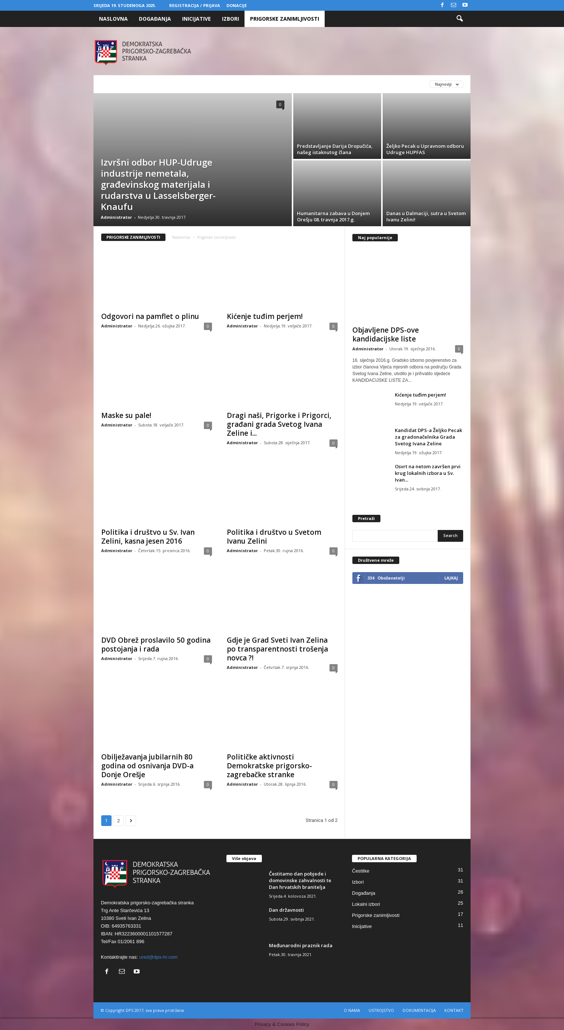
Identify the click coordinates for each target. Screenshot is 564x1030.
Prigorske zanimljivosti (284, 18)
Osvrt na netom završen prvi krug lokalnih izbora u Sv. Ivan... (428, 473)
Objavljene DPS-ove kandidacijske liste (385, 334)
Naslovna (113, 18)
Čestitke (360, 871)
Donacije (236, 5)
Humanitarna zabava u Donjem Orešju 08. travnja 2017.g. (333, 216)
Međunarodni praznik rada (300, 945)
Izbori (230, 18)
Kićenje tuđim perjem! (265, 316)
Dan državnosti (286, 910)
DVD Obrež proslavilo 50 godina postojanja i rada (156, 644)
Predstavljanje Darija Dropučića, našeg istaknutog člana (335, 149)
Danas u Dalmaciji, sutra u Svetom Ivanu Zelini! (426, 216)
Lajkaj (451, 578)
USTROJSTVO (381, 1010)
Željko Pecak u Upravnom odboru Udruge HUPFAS (425, 149)
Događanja (155, 18)
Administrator (116, 217)
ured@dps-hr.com (158, 957)
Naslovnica (181, 237)
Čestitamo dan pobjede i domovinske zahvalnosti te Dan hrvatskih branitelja (300, 880)
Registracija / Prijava (194, 5)
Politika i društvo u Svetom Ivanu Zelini (274, 536)
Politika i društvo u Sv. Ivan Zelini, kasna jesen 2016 (148, 536)
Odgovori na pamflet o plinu (150, 316)
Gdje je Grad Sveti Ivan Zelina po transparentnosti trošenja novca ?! (277, 649)
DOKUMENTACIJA (419, 1010)
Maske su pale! (126, 415)
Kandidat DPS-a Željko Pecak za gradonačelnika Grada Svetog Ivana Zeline (428, 437)
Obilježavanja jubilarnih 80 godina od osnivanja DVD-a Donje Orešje (147, 765)
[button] (459, 19)
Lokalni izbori (366, 904)
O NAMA (352, 1010)
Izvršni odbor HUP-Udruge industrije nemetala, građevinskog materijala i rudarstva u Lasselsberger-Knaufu (158, 184)
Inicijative (196, 18)
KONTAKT (454, 1010)
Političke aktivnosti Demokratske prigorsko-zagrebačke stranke (269, 765)
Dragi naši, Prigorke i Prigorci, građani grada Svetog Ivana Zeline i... (279, 424)
